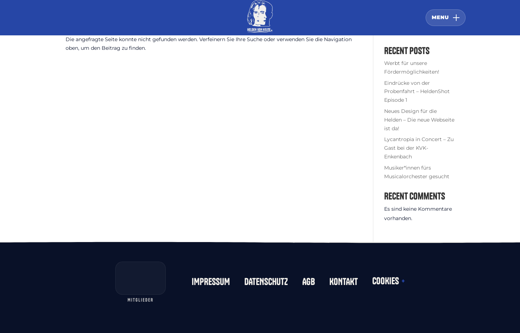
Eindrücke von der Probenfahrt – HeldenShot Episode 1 (417, 92)
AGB (308, 281)
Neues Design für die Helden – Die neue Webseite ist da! (419, 120)
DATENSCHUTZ (266, 281)
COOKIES (388, 281)
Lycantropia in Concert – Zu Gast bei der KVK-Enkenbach (419, 148)
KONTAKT (343, 281)
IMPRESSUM (211, 281)
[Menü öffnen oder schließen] (445, 17)
